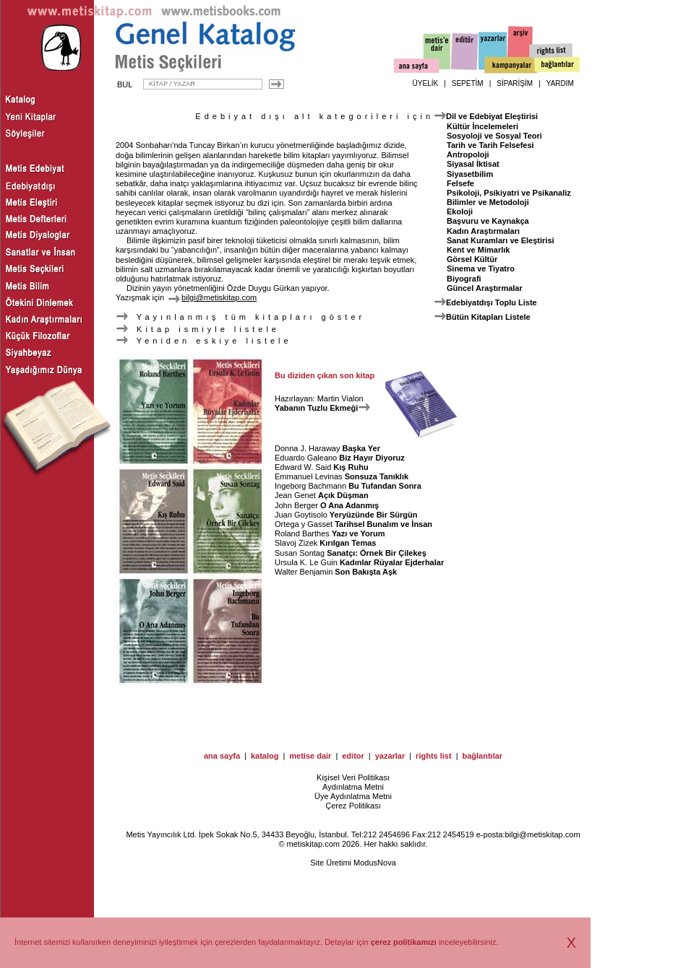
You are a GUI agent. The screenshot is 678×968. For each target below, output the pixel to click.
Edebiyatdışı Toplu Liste (491, 302)
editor (353, 755)
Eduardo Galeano (306, 457)
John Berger (296, 505)
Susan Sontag (300, 553)
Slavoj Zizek (296, 542)
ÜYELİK (426, 83)
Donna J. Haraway (307, 448)
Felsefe (460, 183)
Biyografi (464, 278)
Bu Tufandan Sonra (384, 485)
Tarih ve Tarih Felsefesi (490, 145)
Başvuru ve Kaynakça (488, 221)
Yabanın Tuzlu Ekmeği (322, 408)
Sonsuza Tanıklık (376, 476)
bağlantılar (482, 755)
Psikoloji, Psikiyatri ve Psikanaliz (509, 192)
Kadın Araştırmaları (483, 231)
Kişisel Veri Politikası (353, 777)
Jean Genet (295, 495)
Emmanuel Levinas (309, 476)
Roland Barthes (302, 533)
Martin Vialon (340, 398)
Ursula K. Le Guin (306, 562)
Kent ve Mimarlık (478, 249)
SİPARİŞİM (515, 83)
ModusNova (374, 862)
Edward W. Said (303, 467)
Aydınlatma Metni (353, 786)
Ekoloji (460, 211)
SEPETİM (468, 83)
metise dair (310, 755)
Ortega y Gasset (303, 524)
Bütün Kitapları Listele (488, 317)
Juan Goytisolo (301, 514)
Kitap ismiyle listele (198, 329)
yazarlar (390, 755)
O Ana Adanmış (349, 505)
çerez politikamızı (404, 942)
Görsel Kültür (472, 259)
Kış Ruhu (350, 467)
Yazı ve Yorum (358, 533)
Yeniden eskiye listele (204, 340)
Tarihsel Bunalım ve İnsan (383, 524)
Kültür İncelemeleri (482, 126)
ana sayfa (222, 755)
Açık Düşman (343, 495)
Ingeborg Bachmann (310, 485)
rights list (434, 755)
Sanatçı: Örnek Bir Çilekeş (376, 553)
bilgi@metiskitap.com (542, 834)
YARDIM (560, 83)
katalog (265, 755)
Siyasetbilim (470, 174)
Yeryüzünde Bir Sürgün (374, 514)
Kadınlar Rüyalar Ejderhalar (392, 562)
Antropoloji (468, 154)
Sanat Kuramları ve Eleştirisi (500, 240)
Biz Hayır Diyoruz (371, 457)
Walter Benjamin (303, 571)
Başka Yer (361, 448)
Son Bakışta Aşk (366, 571)
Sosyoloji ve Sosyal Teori (494, 135)
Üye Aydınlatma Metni (353, 796)
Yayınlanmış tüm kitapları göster (240, 317)
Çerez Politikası (352, 805)
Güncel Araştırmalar (485, 288)
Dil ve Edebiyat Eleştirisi (492, 116)
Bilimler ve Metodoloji (488, 202)
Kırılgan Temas (347, 542)
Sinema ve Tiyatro (481, 268)
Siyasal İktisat (473, 164)
